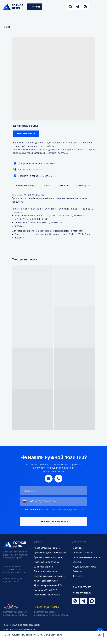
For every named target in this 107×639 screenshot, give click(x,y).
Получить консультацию (53, 521)
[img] (13, 7)
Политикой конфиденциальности (64, 509)
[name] (53, 491)
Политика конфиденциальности (19, 629)
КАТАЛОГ (38, 542)
